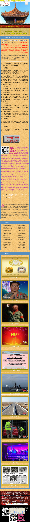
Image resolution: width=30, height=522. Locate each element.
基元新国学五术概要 (7, 232)
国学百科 (13, 33)
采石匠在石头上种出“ (21, 242)
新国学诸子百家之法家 (7, 230)
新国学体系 (21, 31)
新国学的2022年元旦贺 (7, 228)
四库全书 (8, 33)
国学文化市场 (19, 33)
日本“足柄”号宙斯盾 (15, 384)
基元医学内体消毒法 (21, 225)
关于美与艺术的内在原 (22, 230)
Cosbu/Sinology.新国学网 (14, 492)
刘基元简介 (15, 290)
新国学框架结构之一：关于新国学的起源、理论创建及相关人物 (15, 194)
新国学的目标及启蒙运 (22, 228)
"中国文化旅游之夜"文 (22, 239)
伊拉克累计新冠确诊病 (22, 241)
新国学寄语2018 (6, 235)
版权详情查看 (25, 52)
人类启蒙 (13, 1)
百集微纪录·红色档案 (21, 247)
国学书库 (4, 33)
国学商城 (23, 1)
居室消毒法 (20, 235)
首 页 (6, 31)
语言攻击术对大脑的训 (22, 227)
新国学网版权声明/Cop (7, 227)
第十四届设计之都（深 (15, 452)
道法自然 (8, 1)
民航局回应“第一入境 (21, 244)
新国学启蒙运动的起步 (22, 233)
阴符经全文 (10, 197)
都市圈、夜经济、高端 (15, 406)
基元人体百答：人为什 (7, 233)
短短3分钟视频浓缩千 (21, 237)
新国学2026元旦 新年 (15, 336)
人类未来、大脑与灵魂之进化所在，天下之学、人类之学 (12, 27)
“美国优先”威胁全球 (15, 361)
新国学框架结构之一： (7, 225)
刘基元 (24, 37)
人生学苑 (18, 1)
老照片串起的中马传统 (15, 475)
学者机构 (16, 31)
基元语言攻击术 (20, 232)
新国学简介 (2, 1)
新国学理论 (10, 31)
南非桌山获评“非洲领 (21, 245)
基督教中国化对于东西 (15, 267)
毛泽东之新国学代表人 (15, 313)
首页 (11, 37)
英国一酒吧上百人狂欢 (15, 429)
